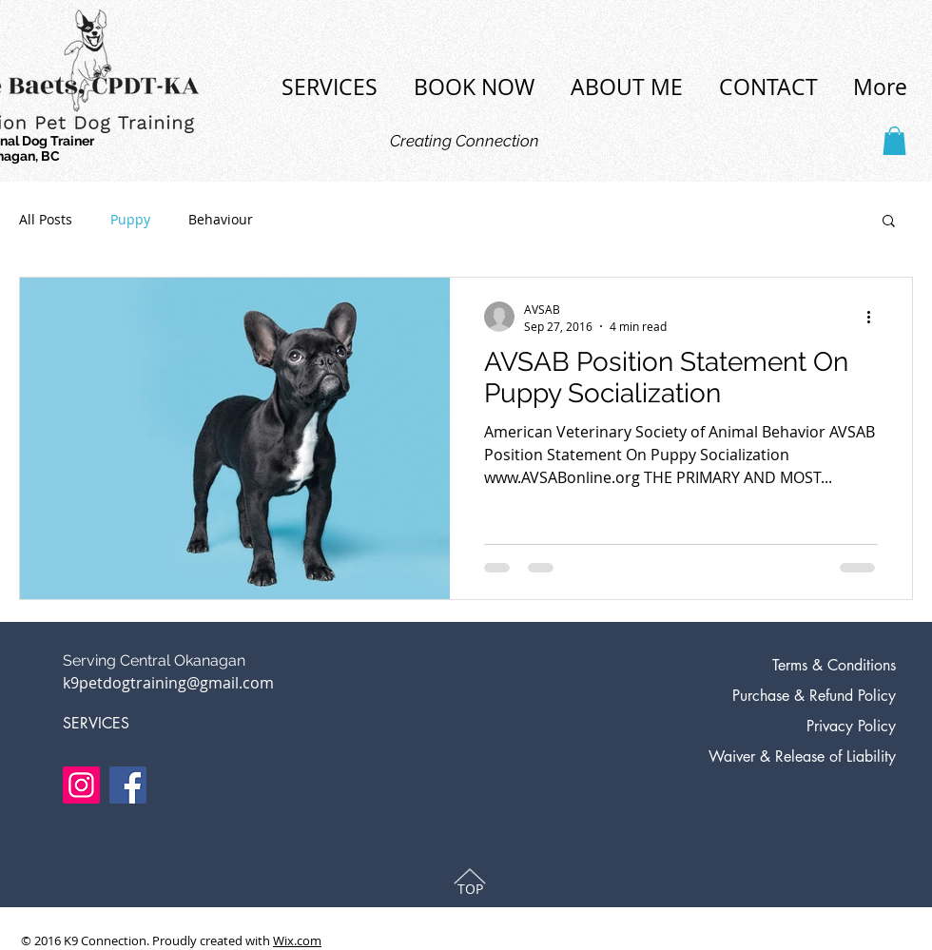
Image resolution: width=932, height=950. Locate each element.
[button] (894, 140)
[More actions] (875, 316)
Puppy (130, 219)
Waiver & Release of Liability (802, 756)
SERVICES (96, 723)
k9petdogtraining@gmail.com (168, 682)
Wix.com (297, 940)
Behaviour (220, 219)
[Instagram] (81, 785)
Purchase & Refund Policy (814, 696)
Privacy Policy (851, 726)
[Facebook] (127, 785)
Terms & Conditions (834, 665)
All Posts (45, 219)
